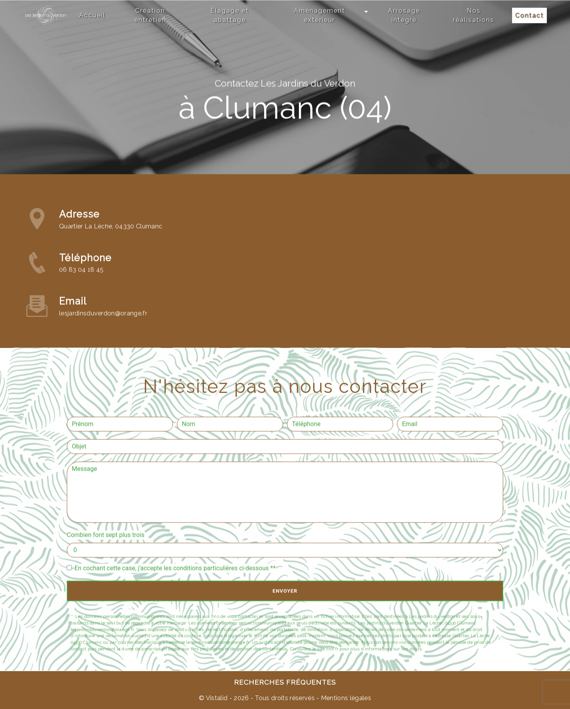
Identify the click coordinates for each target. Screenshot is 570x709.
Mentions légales (345, 698)
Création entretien (150, 15)
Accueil (92, 15)
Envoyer (285, 591)
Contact (529, 15)
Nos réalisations (473, 15)
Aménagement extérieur (319, 15)
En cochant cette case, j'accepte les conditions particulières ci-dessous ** (175, 568)
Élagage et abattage (229, 15)
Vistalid (217, 698)
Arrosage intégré (404, 15)
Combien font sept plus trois (105, 535)
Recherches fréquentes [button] (285, 682)
